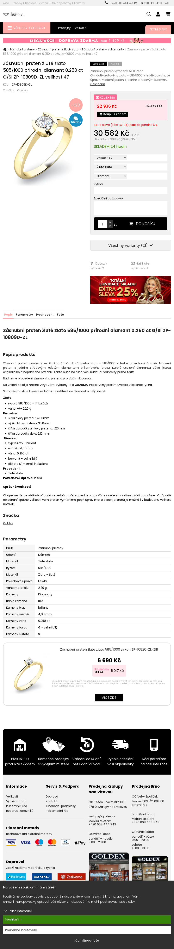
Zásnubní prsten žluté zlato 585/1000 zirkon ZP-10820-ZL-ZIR (109, 649)
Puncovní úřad (16, 806)
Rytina (98, 184)
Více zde (109, 697)
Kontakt (51, 801)
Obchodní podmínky (61, 806)
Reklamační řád (57, 810)
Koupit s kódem (113, 114)
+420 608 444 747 (119, 3)
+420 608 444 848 (145, 822)
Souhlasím (13, 919)
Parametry (24, 314)
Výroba (43, 3)
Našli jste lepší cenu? (140, 266)
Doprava (30, 3)
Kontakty (79, 3)
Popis (8, 314)
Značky (18, 3)
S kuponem (101, 669)
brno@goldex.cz (143, 814)
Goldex (22, 90)
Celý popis (97, 84)
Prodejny (64, 28)
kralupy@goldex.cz (102, 816)
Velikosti (80, 28)
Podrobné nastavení (21, 930)
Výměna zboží (16, 801)
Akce (6, 3)
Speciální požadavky (108, 199)
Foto (60, 314)
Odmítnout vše (87, 940)
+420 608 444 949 (102, 824)
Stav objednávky (61, 3)
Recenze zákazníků (19, 810)
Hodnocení (45, 314)
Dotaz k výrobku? (98, 266)
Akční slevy (158, 29)
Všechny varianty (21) (130, 245)
